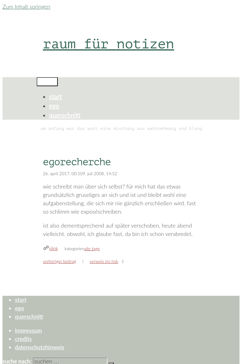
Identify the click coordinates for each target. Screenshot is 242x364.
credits (23, 338)
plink (53, 248)
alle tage (92, 248)
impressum (28, 330)
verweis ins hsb (103, 261)
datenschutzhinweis (39, 347)
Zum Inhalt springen (26, 6)
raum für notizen (108, 43)
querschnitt (64, 115)
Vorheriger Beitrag (59, 261)
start (55, 96)
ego (54, 105)
